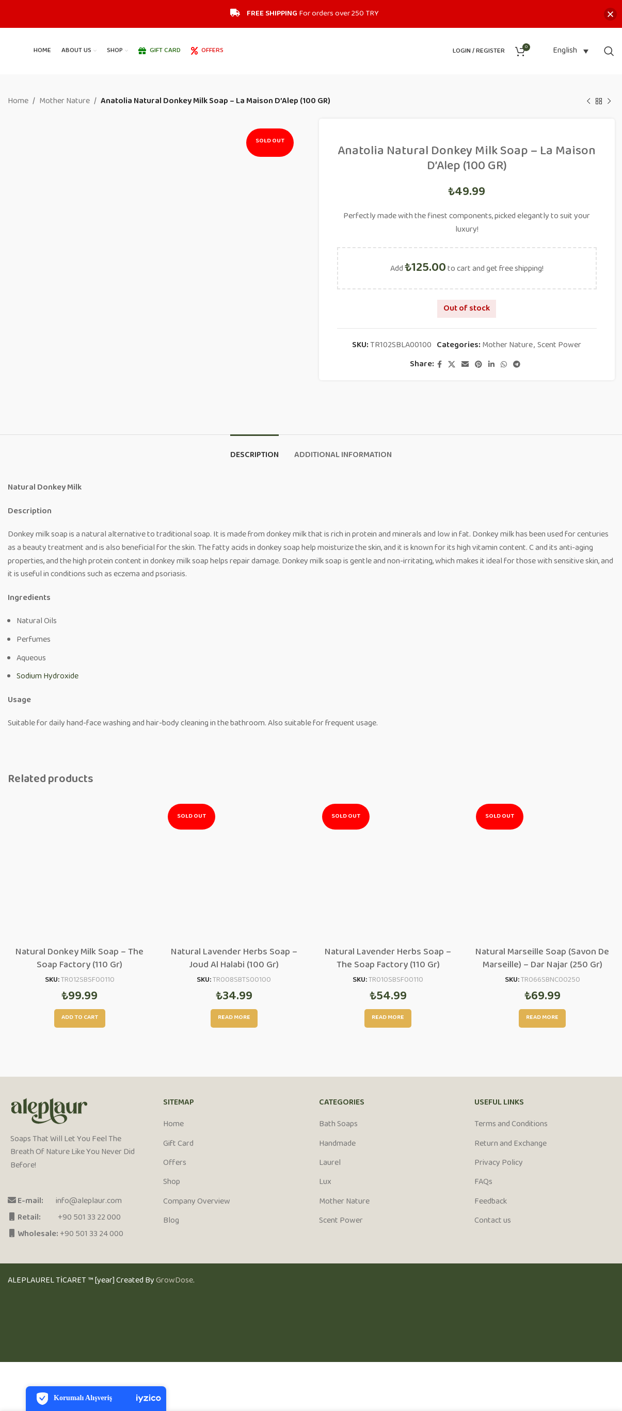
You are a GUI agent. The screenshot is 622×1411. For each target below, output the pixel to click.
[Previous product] (588, 101)
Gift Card (178, 1144)
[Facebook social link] (439, 364)
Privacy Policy (498, 1163)
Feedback (490, 1202)
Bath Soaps (338, 1124)
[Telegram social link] (516, 364)
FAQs (483, 1182)
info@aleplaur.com (89, 1201)
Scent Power (559, 345)
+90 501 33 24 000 (91, 1234)
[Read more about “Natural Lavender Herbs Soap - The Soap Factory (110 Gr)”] (387, 1018)
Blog (171, 1221)
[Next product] (609, 101)
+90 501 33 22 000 (89, 1218)
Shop (171, 1182)
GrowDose (174, 1281)
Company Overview (196, 1202)
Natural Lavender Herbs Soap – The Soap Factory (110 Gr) (388, 959)
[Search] (609, 51)
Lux (325, 1182)
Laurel (330, 1163)
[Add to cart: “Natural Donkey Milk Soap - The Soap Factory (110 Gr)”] (79, 1018)
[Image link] (49, 1111)
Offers (174, 1163)
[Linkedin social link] (491, 364)
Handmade (337, 1144)
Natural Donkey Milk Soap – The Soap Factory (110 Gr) (79, 959)
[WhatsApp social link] (504, 364)
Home (18, 101)
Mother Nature (64, 101)
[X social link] (451, 364)
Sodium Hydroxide (47, 677)
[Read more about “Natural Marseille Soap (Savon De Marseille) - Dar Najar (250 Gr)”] (542, 1018)
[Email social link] (465, 364)
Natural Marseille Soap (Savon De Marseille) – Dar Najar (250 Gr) (542, 959)
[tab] (254, 450)
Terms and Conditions (511, 1124)
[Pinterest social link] (478, 364)
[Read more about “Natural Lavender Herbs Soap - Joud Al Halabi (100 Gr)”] (234, 1018)
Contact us (492, 1221)
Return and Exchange (510, 1144)
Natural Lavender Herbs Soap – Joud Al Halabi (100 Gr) (234, 959)
